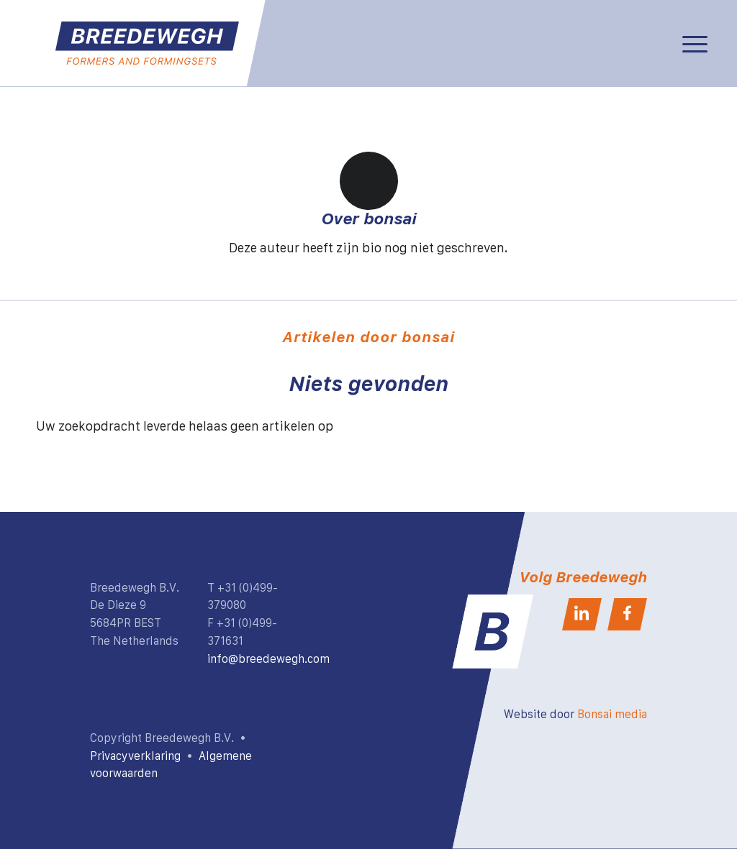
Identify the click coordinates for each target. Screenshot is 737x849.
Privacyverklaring (135, 755)
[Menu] (694, 43)
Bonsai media (612, 713)
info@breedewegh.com (268, 658)
